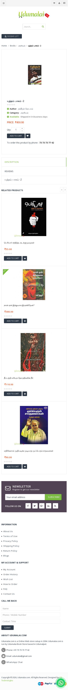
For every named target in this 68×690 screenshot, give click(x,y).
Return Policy (9, 550)
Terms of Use (9, 536)
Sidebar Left (12, 36)
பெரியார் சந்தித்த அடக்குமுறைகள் (19, 242)
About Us (7, 531)
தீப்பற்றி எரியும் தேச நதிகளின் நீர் (18, 378)
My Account (8, 569)
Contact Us (8, 593)
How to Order (9, 584)
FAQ (4, 589)
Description (12, 162)
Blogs (5, 555)
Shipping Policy (10, 546)
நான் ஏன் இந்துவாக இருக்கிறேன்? (19, 305)
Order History (9, 574)
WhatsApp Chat (14, 662)
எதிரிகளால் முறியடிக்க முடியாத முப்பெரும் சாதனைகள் (28, 450)
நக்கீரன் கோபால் (25, 108)
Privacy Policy (9, 541)
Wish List (7, 579)
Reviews (9, 171)
